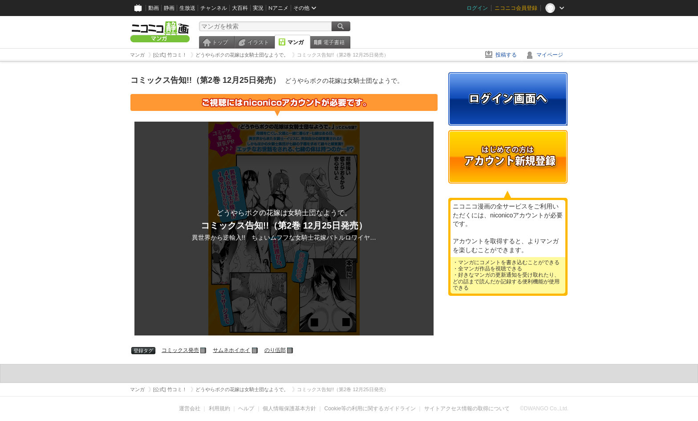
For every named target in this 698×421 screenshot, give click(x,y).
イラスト (258, 42)
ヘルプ (246, 408)
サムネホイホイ (231, 350)
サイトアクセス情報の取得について (467, 408)
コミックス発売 (180, 350)
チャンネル (213, 7)
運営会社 (189, 408)
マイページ (549, 55)
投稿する (506, 55)
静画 (169, 7)
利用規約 (219, 408)
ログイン (477, 7)
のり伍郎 (275, 350)
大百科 (240, 7)
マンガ (296, 42)
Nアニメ (278, 7)
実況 (258, 7)
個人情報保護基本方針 (289, 408)
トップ (220, 42)
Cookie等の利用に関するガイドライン (370, 408)
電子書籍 (334, 42)
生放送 (187, 7)
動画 (153, 7)
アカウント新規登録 (508, 157)
